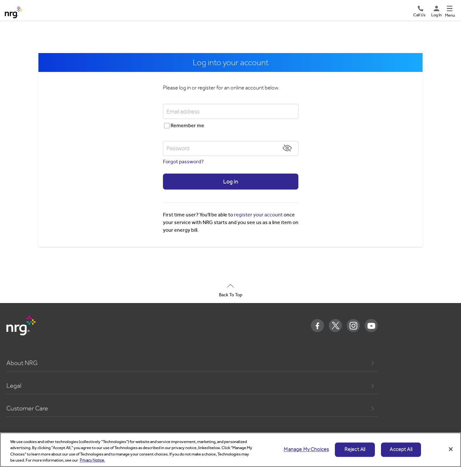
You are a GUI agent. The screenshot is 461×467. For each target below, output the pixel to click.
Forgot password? (183, 162)
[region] (230, 449)
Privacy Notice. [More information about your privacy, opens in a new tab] (92, 460)
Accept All (401, 449)
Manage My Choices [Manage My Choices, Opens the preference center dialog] (306, 449)
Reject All (355, 449)
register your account (258, 215)
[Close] (451, 449)
